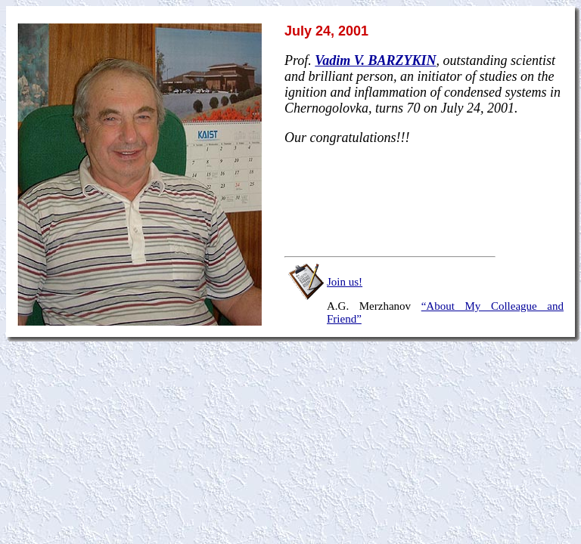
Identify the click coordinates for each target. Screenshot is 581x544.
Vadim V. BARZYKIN (375, 60)
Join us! (344, 282)
